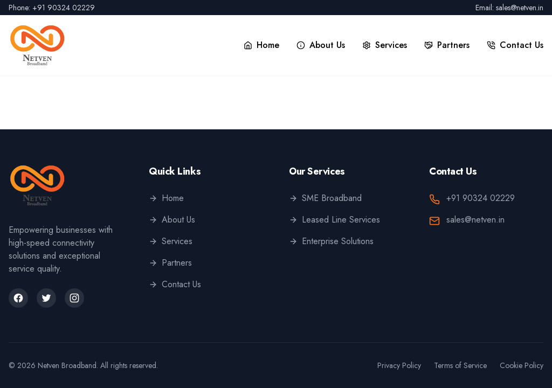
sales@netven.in (475, 219)
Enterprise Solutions (331, 241)
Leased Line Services (334, 219)
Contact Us (175, 284)
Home (166, 198)
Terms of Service (460, 365)
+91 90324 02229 (480, 198)
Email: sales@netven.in (509, 7)
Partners (170, 263)
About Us (172, 219)
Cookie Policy (521, 365)
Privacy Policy (399, 365)
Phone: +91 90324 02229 (52, 7)
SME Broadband (325, 198)
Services (170, 241)
